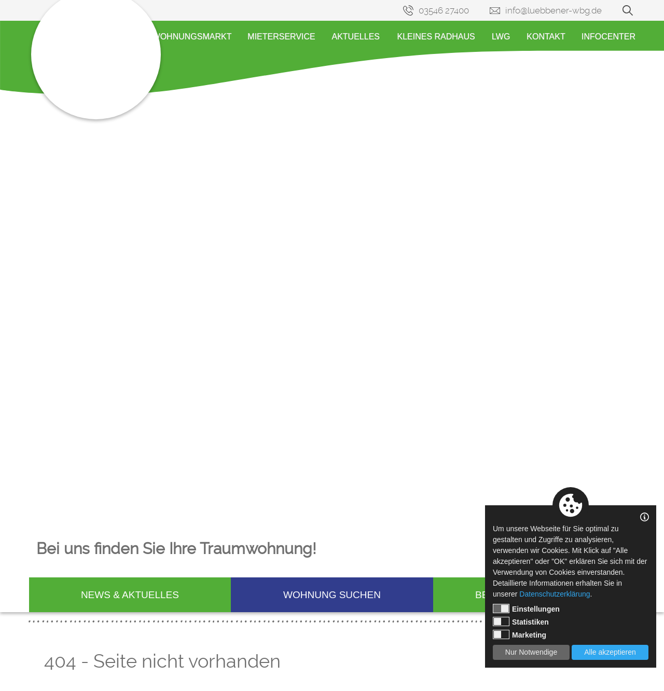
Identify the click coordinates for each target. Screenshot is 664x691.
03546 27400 (444, 10)
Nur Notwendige (531, 652)
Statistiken (521, 621)
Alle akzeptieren (610, 652)
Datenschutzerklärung (554, 594)
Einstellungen (526, 608)
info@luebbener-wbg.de (553, 10)
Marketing (519, 634)
